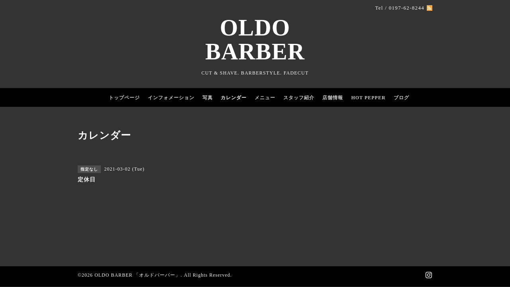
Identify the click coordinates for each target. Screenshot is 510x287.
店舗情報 (332, 97)
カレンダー (234, 97)
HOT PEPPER (368, 97)
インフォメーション (171, 97)
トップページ (124, 97)
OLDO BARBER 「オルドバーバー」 (137, 275)
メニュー (265, 97)
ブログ (401, 97)
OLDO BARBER (255, 40)
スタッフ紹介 (298, 97)
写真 (207, 97)
